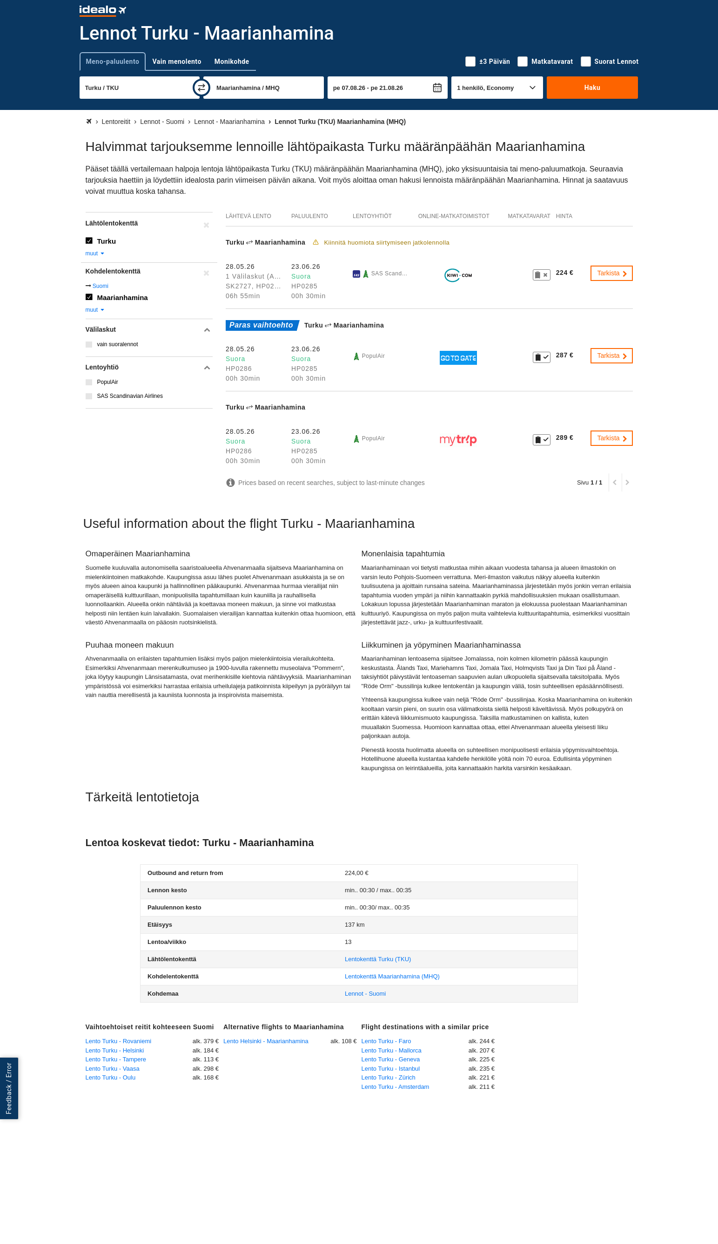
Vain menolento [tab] (176, 61)
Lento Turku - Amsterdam (395, 1086)
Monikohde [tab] (232, 61)
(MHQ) (392, 976)
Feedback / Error (9, 1088)
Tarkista (612, 273)
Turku (106, 241)
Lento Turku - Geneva (391, 1059)
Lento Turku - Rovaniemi (119, 1041)
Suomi (100, 286)
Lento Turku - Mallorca (392, 1050)
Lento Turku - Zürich (389, 1077)
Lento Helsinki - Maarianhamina (266, 1041)
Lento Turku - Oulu (111, 1077)
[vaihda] (201, 87)
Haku (592, 87)
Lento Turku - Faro (386, 1041)
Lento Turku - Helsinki (115, 1050)
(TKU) (378, 959)
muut (95, 253)
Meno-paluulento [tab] (113, 61)
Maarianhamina (122, 297)
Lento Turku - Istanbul (391, 1068)
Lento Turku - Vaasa (113, 1068)
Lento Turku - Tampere (116, 1059)
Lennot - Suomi (365, 993)
